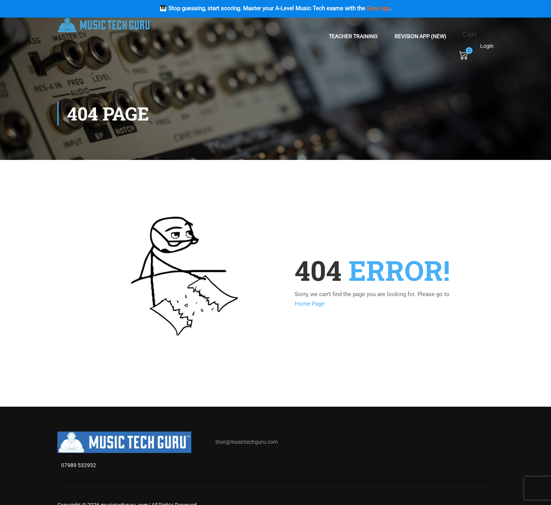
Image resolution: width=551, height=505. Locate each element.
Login (487, 46)
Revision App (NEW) (420, 36)
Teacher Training (353, 36)
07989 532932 (78, 465)
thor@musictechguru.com (246, 442)
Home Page (309, 303)
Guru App (378, 8)
